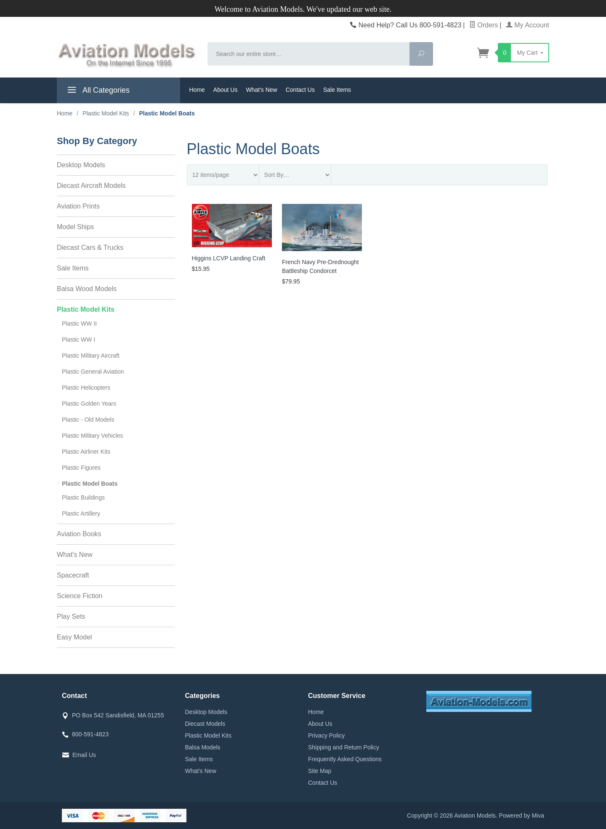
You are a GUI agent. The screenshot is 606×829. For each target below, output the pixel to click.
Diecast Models (205, 723)
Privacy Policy (326, 735)
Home (197, 89)
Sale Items (337, 89)
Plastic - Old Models (88, 419)
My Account (527, 25)
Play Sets (71, 616)
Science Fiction (80, 595)
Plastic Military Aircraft (91, 355)
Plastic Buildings (83, 497)
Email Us (84, 754)
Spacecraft (73, 575)
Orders (483, 25)
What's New (261, 89)
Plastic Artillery (81, 513)
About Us (225, 89)
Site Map (319, 770)
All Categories (97, 91)
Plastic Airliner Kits (86, 451)
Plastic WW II (79, 323)
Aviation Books (79, 534)
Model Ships (75, 226)
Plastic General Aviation (93, 371)
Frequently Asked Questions (345, 759)
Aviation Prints (78, 206)
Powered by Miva (521, 815)
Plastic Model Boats (89, 483)
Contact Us (300, 89)
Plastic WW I (78, 339)
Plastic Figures (81, 467)
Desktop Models (81, 164)
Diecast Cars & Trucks (90, 247)
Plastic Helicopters (86, 387)
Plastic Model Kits (85, 309)
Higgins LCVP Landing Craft (229, 258)
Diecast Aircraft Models (91, 185)
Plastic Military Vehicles (92, 435)
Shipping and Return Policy (343, 747)
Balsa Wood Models (87, 288)
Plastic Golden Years (89, 403)
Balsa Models (203, 747)
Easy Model (74, 637)
